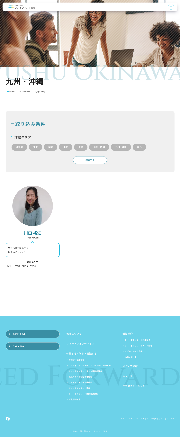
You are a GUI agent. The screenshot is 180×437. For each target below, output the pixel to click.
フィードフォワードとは (80, 345)
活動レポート (131, 359)
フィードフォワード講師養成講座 (83, 396)
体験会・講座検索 (76, 362)
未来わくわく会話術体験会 (80, 379)
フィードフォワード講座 (79, 390)
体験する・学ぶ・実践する (81, 355)
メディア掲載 (130, 368)
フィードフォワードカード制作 (138, 347)
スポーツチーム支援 (133, 353)
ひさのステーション (133, 387)
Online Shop (19, 349)
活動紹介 (127, 335)
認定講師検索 (74, 401)
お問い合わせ (19, 336)
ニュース (127, 377)
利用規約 (144, 420)
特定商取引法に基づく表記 (162, 420)
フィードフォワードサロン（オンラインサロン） (90, 367)
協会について (74, 335)
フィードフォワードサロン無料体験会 (85, 373)
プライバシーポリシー (128, 420)
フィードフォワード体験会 (80, 384)
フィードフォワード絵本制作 (137, 342)
